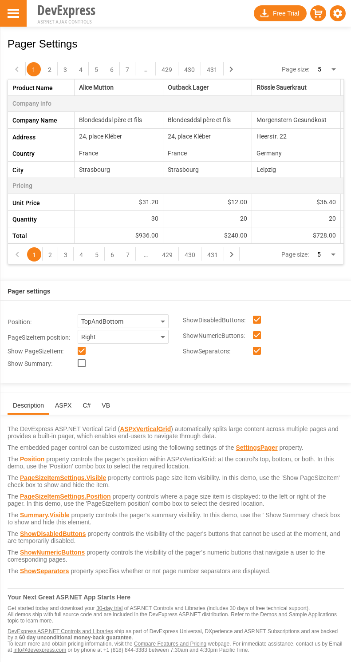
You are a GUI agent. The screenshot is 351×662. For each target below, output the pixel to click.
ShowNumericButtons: (214, 335)
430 (189, 69)
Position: (20, 321)
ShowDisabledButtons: (214, 320)
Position (32, 459)
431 (212, 69)
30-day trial (109, 608)
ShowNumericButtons (52, 552)
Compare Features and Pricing (170, 644)
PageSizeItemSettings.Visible (63, 477)
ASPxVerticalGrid (145, 428)
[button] (338, 13)
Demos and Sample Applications (298, 614)
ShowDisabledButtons (53, 533)
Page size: (295, 69)
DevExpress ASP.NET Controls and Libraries (60, 631)
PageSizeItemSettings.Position (65, 496)
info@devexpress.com (39, 650)
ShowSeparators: (206, 351)
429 (167, 69)
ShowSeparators (44, 571)
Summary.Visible (45, 515)
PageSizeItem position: (39, 337)
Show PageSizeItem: (35, 351)
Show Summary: (30, 363)
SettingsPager (256, 447)
